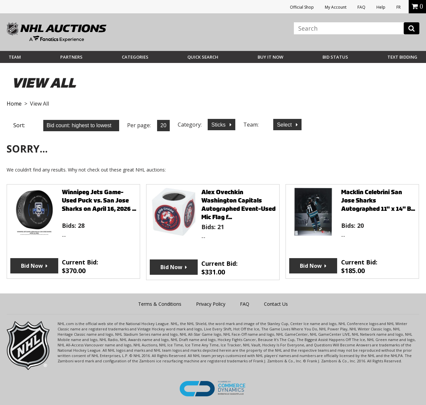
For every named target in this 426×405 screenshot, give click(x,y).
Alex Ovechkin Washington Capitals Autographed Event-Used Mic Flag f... (238, 204)
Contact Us (276, 304)
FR (398, 7)
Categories (135, 57)
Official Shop (302, 7)
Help (380, 7)
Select (285, 125)
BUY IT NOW (270, 57)
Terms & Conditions (159, 304)
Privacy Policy (210, 304)
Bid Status (335, 57)
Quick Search (202, 57)
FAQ (361, 7)
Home (14, 103)
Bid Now (32, 265)
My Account (335, 7)
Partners (71, 57)
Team (15, 57)
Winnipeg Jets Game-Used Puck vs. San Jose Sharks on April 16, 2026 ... (99, 200)
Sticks (219, 125)
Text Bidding (402, 57)
